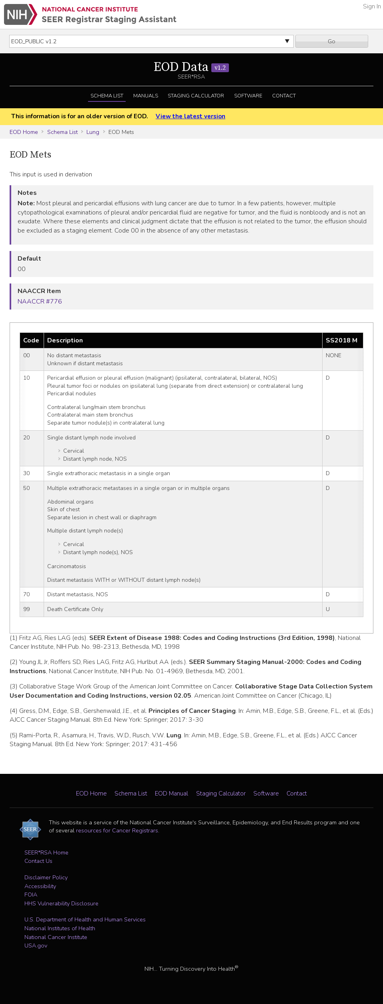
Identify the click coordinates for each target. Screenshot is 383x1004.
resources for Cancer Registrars (117, 830)
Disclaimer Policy (46, 877)
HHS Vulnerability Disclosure (61, 903)
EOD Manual (171, 793)
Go (331, 41)
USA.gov (35, 945)
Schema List (106, 95)
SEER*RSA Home (46, 852)
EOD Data (191, 67)
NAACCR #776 (40, 301)
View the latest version (190, 116)
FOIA (30, 895)
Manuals (145, 95)
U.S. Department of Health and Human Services (85, 919)
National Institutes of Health (59, 928)
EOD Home (24, 132)
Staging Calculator (196, 95)
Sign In (372, 6)
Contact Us (38, 861)
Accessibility (40, 886)
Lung (92, 132)
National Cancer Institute (55, 937)
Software (248, 95)
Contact (284, 95)
